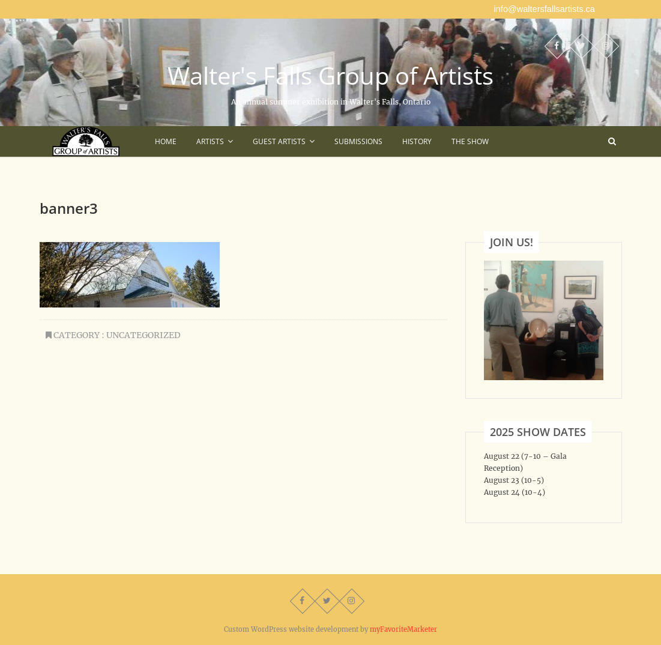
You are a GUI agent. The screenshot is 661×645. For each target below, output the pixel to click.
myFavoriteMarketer (403, 629)
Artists (210, 141)
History (417, 141)
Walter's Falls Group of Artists (330, 75)
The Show (470, 141)
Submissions (358, 141)
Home (166, 141)
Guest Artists (279, 141)
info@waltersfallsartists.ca (544, 9)
